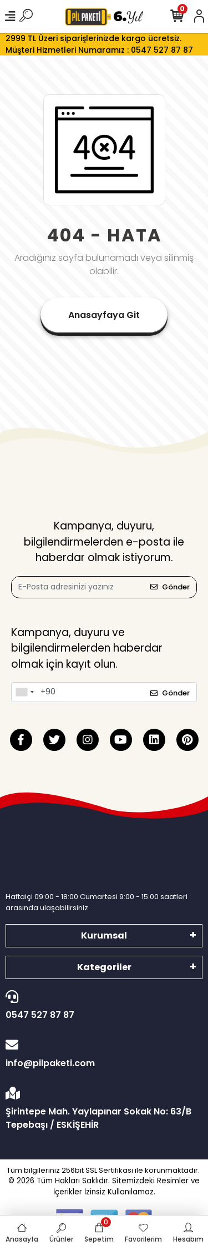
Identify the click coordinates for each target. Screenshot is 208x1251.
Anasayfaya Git (104, 315)
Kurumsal (104, 935)
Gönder (170, 587)
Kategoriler (104, 967)
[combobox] (24, 692)
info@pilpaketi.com (101, 1054)
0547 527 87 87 (101, 1005)
